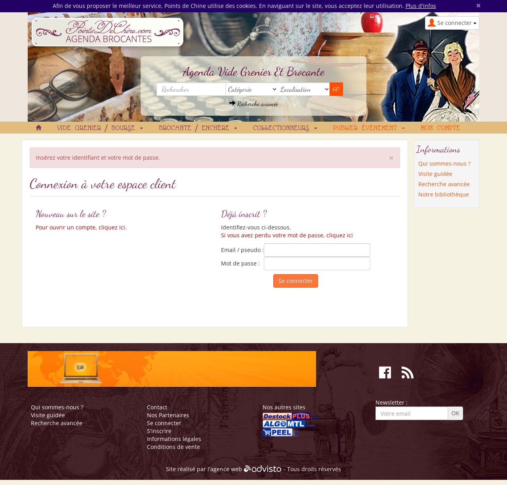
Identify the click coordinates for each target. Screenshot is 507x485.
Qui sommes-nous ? (444, 163)
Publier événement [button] (369, 128)
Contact (157, 407)
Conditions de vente (173, 447)
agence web (226, 469)
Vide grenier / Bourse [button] (100, 128)
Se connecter (164, 423)
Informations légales (174, 439)
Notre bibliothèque (443, 194)
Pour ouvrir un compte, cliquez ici (80, 227)
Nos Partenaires (168, 415)
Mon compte (440, 128)
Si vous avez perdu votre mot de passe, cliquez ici (287, 235)
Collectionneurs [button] (285, 128)
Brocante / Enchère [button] (198, 128)
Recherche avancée (253, 103)
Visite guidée (435, 174)
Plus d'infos (421, 6)
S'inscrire (159, 431)
